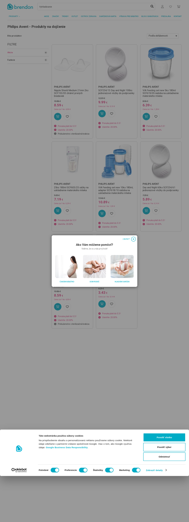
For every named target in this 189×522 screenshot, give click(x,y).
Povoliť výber (164, 493)
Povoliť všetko (164, 483)
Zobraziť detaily (154, 516)
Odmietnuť (164, 502)
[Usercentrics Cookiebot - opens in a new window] (19, 516)
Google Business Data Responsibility (67, 493)
